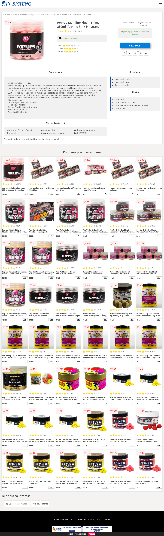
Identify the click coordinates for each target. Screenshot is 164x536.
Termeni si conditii (61, 519)
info (24, 194)
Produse (8, 14)
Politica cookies (103, 519)
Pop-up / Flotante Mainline (80, 14)
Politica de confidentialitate (83, 519)
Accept (92, 534)
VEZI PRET (135, 45)
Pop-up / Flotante (37, 14)
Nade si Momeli (21, 14)
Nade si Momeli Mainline (57, 14)
